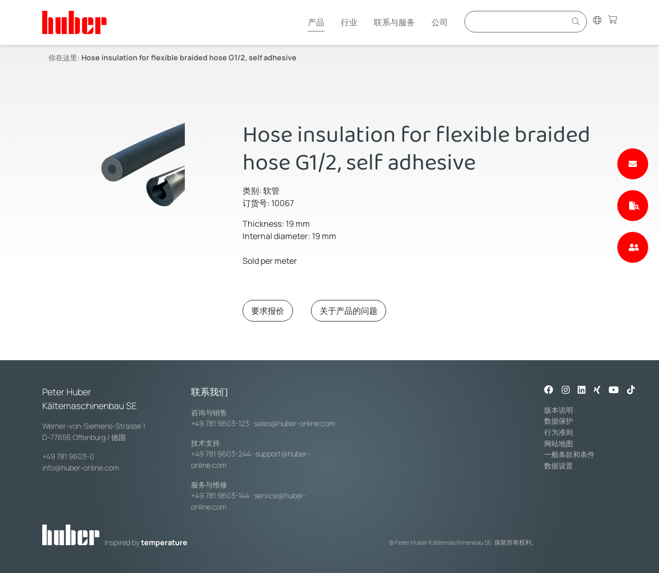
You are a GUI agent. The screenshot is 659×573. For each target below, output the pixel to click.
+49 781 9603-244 (221, 454)
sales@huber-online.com (294, 423)
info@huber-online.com (80, 468)
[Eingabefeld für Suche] (516, 21)
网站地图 (558, 443)
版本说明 (558, 410)
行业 (349, 22)
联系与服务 (394, 22)
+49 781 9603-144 (220, 495)
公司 (439, 22)
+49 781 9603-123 (220, 423)
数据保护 (558, 421)
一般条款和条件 (569, 454)
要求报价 (267, 310)
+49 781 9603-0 (68, 456)
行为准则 (558, 432)
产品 (316, 22)
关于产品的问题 (348, 310)
